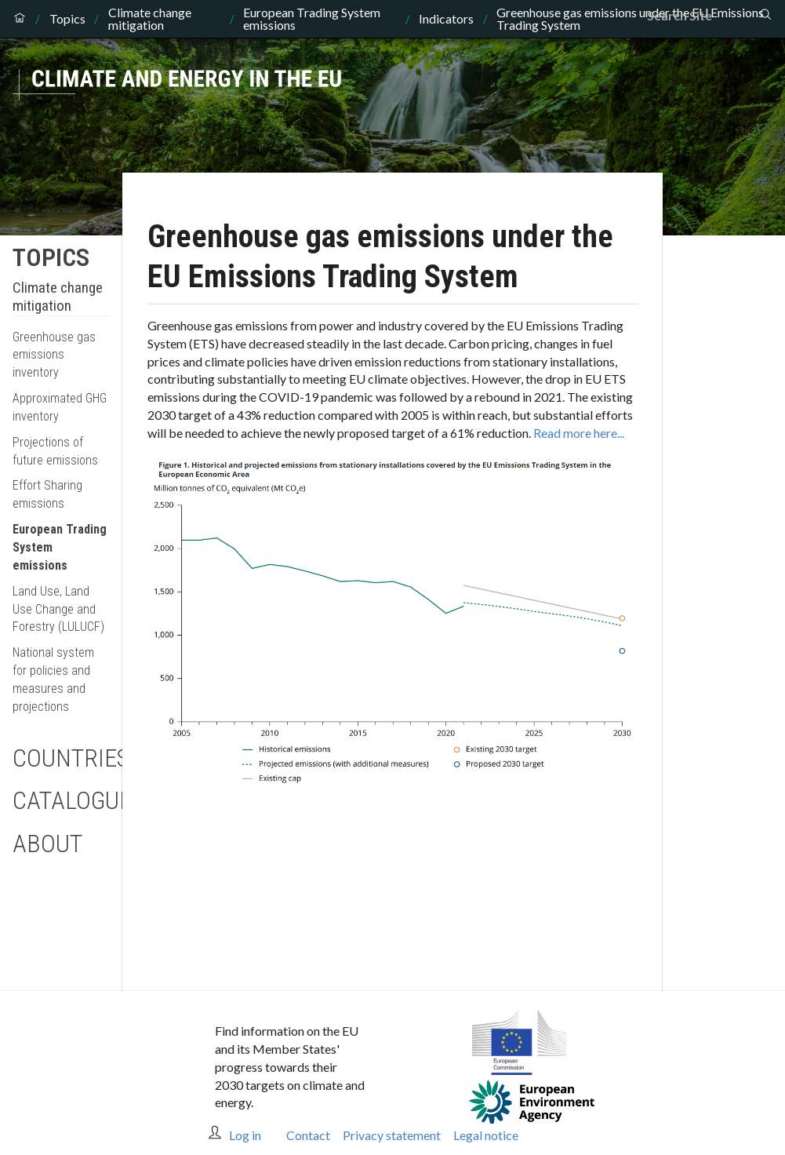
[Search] (702, 15)
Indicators (446, 19)
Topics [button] (51, 257)
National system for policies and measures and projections (53, 679)
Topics (67, 19)
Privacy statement (392, 1135)
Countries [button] (61, 758)
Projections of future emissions (55, 451)
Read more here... (578, 432)
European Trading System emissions (311, 18)
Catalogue (61, 800)
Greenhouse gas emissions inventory (54, 355)
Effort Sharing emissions (47, 494)
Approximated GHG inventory (60, 407)
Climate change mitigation (149, 18)
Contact (308, 1135)
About (47, 843)
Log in (245, 1135)
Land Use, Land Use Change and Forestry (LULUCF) (58, 609)
